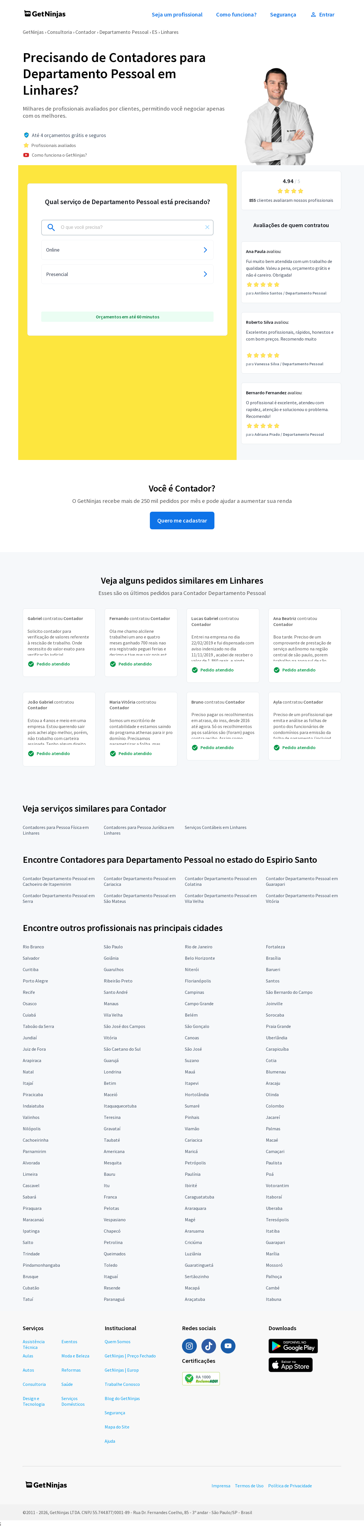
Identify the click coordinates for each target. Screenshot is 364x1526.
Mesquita (112, 1163)
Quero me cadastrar (182, 520)
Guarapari (275, 1242)
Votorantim (277, 1185)
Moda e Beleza (75, 1356)
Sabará (29, 1197)
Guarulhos (114, 969)
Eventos (69, 1341)
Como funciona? (236, 14)
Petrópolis (195, 1163)
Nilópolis (32, 1128)
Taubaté (112, 1140)
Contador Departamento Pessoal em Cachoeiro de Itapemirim (59, 881)
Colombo (275, 1106)
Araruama (194, 1231)
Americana (114, 1151)
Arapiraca (32, 1060)
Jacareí (273, 1117)
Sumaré (192, 1106)
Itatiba (273, 1231)
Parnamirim (34, 1151)
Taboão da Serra (38, 1026)
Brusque (30, 1276)
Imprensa (221, 1485)
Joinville (274, 1003)
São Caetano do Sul (122, 1049)
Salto (28, 1242)
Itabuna (273, 1299)
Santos (273, 981)
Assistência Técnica (34, 1344)
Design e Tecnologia (34, 1401)
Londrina (112, 1072)
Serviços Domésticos (73, 1401)
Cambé (273, 1288)
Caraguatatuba (199, 1197)
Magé (190, 1219)
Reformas (71, 1370)
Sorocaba (275, 1015)
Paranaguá (114, 1299)
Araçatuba (195, 1299)
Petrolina (113, 1242)
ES (154, 32)
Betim (110, 1083)
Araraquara (195, 1208)
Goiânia (111, 958)
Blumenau (276, 1072)
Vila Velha (113, 1015)
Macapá (192, 1288)
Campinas (194, 992)
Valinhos (31, 1117)
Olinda (272, 1094)
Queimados (115, 1254)
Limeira (30, 1174)
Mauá (190, 1072)
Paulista (274, 1163)
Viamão (192, 1128)
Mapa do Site (117, 1427)
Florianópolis (198, 981)
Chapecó (112, 1231)
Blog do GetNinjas (122, 1398)
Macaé (272, 1140)
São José (193, 1049)
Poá (270, 1174)
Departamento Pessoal (123, 32)
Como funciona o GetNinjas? (59, 155)
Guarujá (111, 1060)
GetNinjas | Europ (122, 1370)
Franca (110, 1197)
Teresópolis (277, 1219)
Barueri (273, 969)
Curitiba (30, 969)
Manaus (111, 1003)
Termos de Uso (249, 1485)
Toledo (110, 1265)
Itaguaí (111, 1276)
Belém (191, 1015)
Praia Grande (278, 1026)
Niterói (192, 969)
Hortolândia (197, 1094)
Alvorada (31, 1163)
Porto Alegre (35, 981)
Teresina (112, 1117)
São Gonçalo (197, 1026)
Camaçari (275, 1151)
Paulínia (192, 1174)
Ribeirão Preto (118, 981)
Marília (272, 1254)
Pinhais (192, 1117)
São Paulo (113, 946)
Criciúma (193, 1242)
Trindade (31, 1254)
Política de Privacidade (290, 1485)
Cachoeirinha (35, 1140)
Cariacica (193, 1140)
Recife (29, 992)
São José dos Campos (124, 1026)
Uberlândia (276, 1037)
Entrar (322, 14)
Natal (28, 1072)
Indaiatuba (33, 1106)
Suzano (192, 1060)
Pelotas (111, 1208)
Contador (85, 32)
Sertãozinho (197, 1276)
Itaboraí (274, 1197)
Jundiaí (30, 1037)
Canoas (192, 1037)
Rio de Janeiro (198, 946)
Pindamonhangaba (41, 1265)
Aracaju (273, 1083)
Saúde (67, 1384)
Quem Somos (118, 1341)
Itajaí (28, 1083)
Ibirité (191, 1185)
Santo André (116, 992)
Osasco (30, 1003)
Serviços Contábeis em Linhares (216, 827)
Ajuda (110, 1441)
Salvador (31, 958)
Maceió (110, 1094)
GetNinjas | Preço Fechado (130, 1356)
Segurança (283, 14)
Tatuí (28, 1299)
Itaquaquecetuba (120, 1106)
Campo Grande (199, 1003)
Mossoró (274, 1265)
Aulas (28, 1356)
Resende (112, 1288)
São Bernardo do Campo (289, 992)
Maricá (191, 1151)
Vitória (110, 1037)
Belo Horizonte (200, 958)
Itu (106, 1185)
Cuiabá (29, 1015)
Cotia (271, 1060)
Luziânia (193, 1254)
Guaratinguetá (199, 1265)
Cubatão (31, 1288)
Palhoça (274, 1276)
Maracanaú (33, 1219)
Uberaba (274, 1208)
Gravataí (112, 1128)
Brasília (273, 958)
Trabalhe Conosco (122, 1384)
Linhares (170, 32)
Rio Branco (33, 946)
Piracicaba (33, 1094)
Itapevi (191, 1083)
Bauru (109, 1174)
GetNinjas (33, 32)
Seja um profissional (177, 14)
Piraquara (32, 1208)
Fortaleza (275, 946)
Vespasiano (115, 1219)
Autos (28, 1370)
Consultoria (59, 32)
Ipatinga (31, 1231)
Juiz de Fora (34, 1049)
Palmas (273, 1128)
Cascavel (31, 1185)
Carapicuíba (277, 1049)
